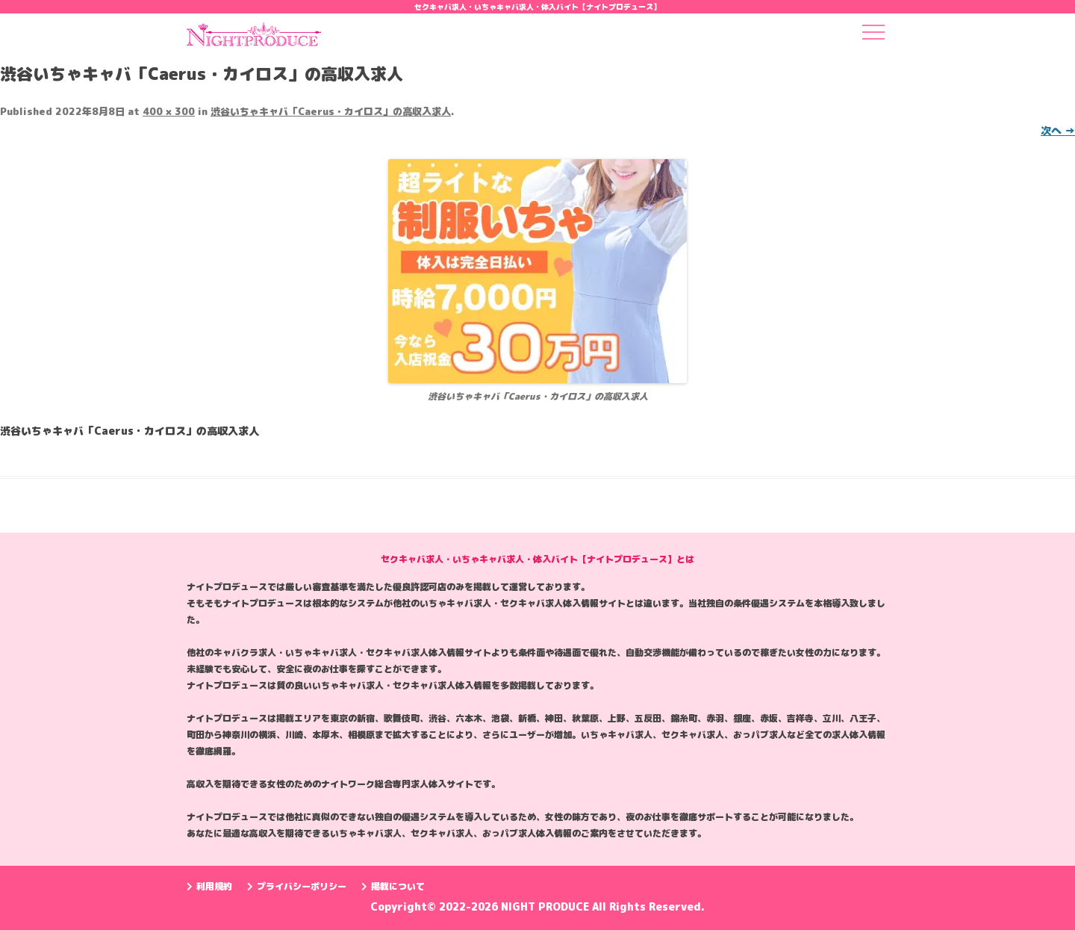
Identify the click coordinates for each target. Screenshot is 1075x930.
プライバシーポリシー (296, 886)
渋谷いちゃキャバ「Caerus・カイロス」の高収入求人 (331, 111)
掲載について (393, 886)
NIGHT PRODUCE (546, 906)
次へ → (1058, 130)
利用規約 (209, 886)
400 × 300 (169, 111)
